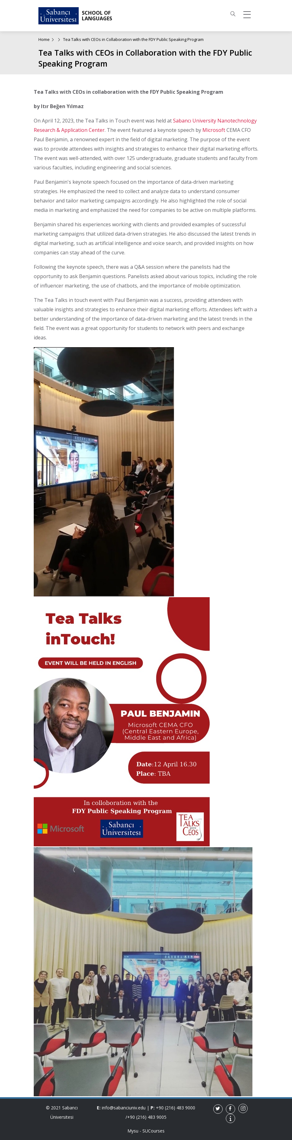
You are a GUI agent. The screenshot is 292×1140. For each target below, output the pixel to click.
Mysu (132, 1131)
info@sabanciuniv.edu (124, 1108)
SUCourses (153, 1131)
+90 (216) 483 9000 (175, 1108)
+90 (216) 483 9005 (146, 1117)
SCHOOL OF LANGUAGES (97, 16)
